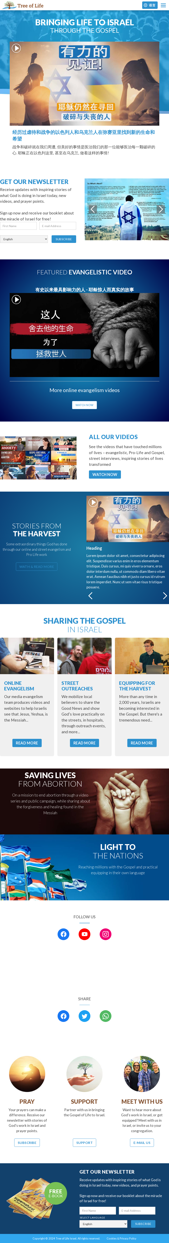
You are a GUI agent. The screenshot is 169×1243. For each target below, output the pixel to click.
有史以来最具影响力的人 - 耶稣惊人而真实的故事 (84, 289)
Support (84, 1143)
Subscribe (27, 1143)
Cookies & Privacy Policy (121, 1238)
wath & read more (36, 566)
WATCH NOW (104, 474)
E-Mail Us (142, 1143)
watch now (84, 405)
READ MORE (27, 743)
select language (13, 232)
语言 (152, 5)
